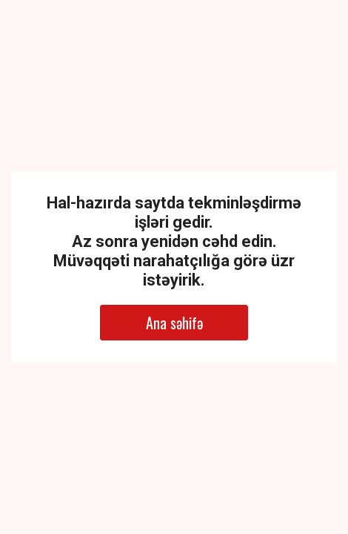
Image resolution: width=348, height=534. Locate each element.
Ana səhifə (174, 323)
